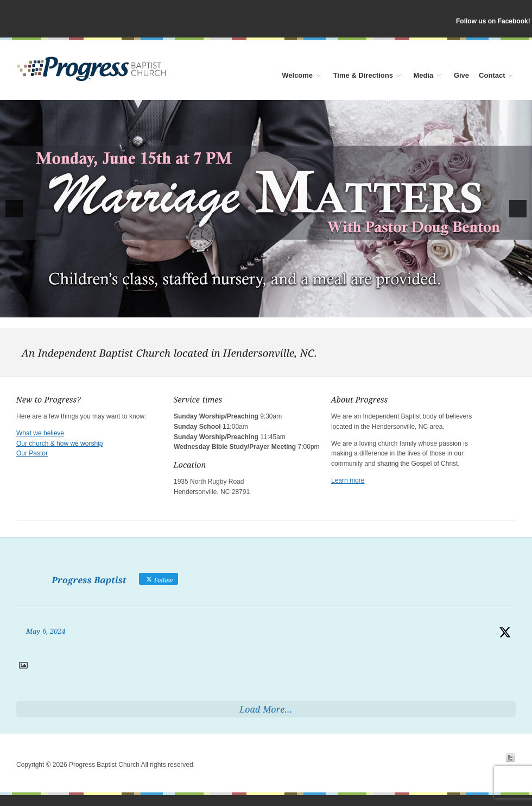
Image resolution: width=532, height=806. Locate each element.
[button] (14, 208)
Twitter (510, 757)
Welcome (299, 75)
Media (424, 75)
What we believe (40, 433)
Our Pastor (32, 453)
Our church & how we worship (59, 443)
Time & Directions (364, 75)
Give (461, 75)
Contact (493, 75)
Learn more (347, 480)
